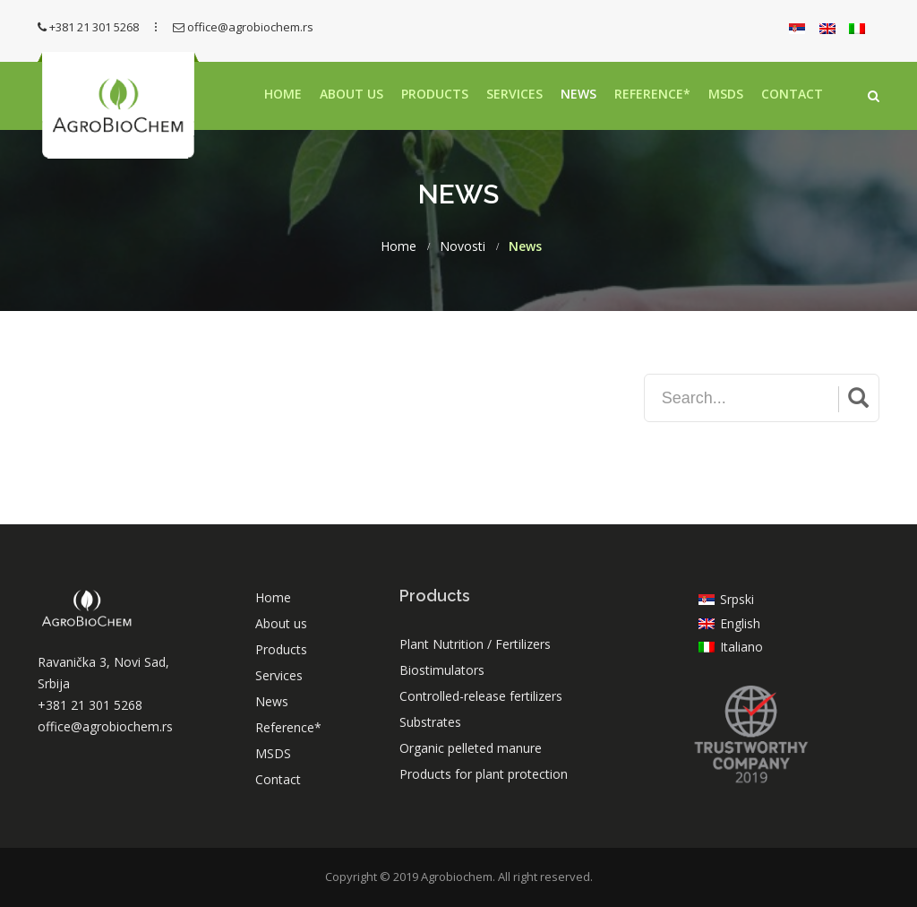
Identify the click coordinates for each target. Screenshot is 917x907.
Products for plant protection (483, 773)
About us (351, 93)
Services (514, 93)
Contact (792, 93)
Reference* (652, 93)
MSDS (725, 93)
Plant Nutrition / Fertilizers (475, 643)
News (578, 93)
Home (283, 93)
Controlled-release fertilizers (480, 695)
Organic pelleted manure (470, 747)
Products (434, 93)
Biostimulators (441, 669)
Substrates (430, 721)
